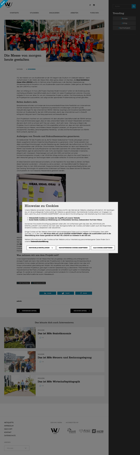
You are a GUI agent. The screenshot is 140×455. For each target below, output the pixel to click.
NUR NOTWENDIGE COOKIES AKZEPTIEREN (73, 247)
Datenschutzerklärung (39, 241)
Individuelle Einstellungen (39, 247)
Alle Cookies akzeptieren (102, 247)
